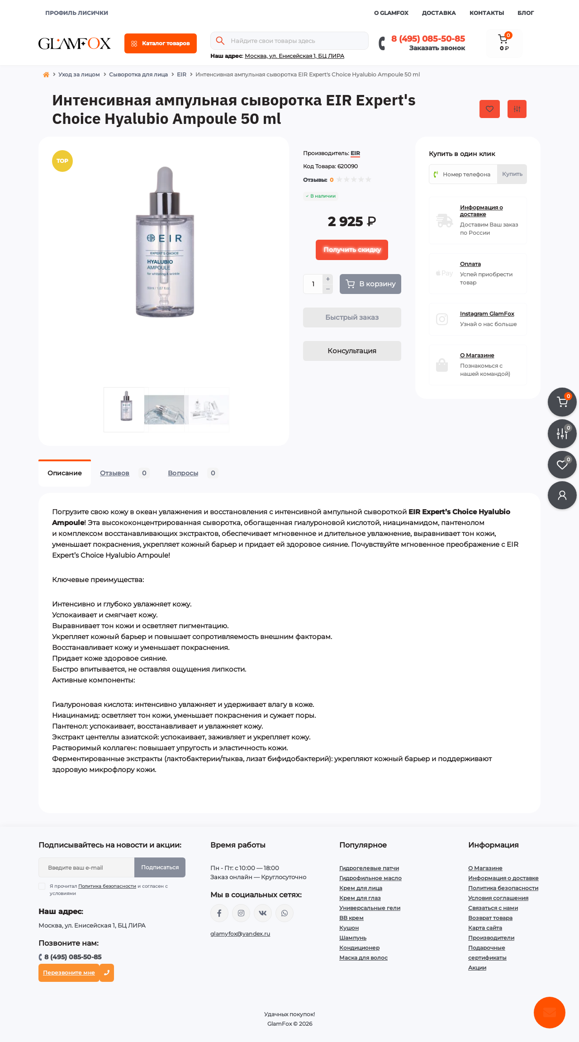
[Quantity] (313, 284)
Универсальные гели (369, 908)
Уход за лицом (79, 74)
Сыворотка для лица (138, 74)
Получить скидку (352, 250)
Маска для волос (363, 957)
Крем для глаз (360, 898)
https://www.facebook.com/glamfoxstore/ (219, 913)
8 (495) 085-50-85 (428, 38)
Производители (491, 937)
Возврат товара (490, 917)
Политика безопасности (107, 886)
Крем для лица (360, 888)
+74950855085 (284, 913)
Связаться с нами (493, 908)
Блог (525, 12)
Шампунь (352, 937)
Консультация (351, 350)
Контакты (487, 12)
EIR (181, 74)
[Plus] (328, 279)
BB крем (351, 917)
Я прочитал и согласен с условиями (109, 889)
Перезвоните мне (69, 972)
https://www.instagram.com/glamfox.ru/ (241, 913)
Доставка (439, 12)
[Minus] (328, 289)
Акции (477, 967)
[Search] (220, 41)
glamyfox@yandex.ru (240, 933)
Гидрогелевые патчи (369, 868)
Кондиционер (359, 947)
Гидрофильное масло (370, 878)
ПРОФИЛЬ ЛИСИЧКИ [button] (76, 12)
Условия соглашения (498, 898)
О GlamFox (391, 12)
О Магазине (485, 868)
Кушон (349, 927)
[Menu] (160, 43)
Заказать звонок (437, 48)
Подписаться (160, 867)
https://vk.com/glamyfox (263, 913)
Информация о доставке (503, 878)
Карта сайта (485, 927)
